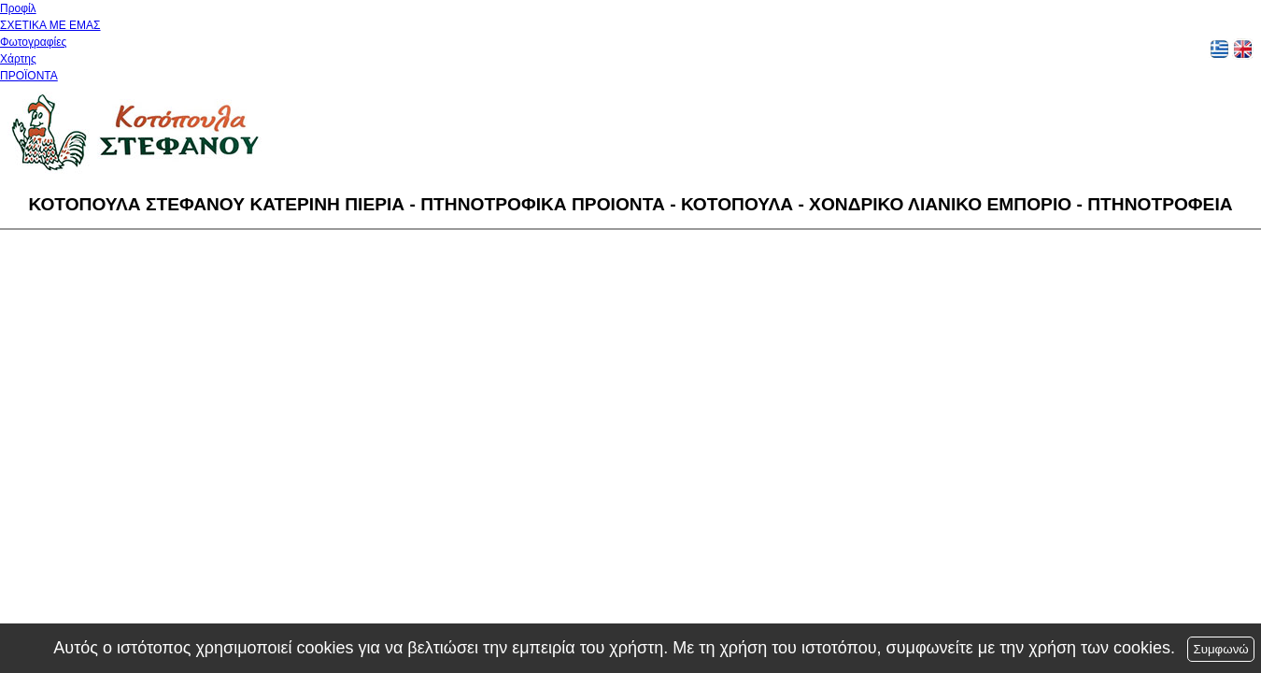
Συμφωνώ (1220, 649)
